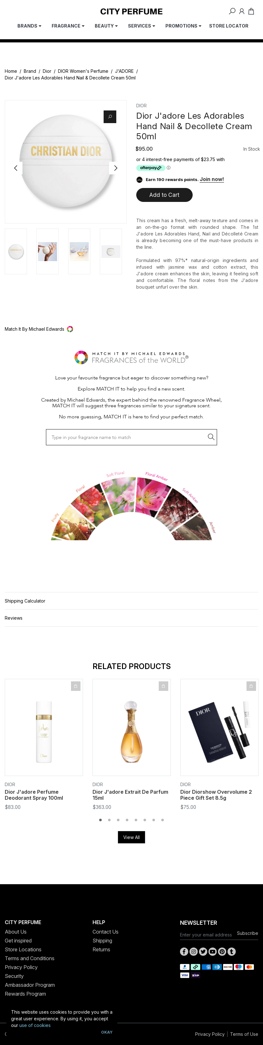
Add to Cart (164, 194)
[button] (131, 329)
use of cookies (35, 1025)
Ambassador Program (30, 985)
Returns (101, 949)
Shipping (102, 940)
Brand (30, 71)
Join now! (212, 179)
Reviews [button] (13, 618)
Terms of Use (244, 1034)
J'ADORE (124, 71)
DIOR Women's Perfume (83, 71)
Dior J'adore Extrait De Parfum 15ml (130, 795)
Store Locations (23, 949)
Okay (106, 1032)
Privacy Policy (21, 967)
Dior (47, 71)
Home (11, 71)
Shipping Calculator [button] (25, 601)
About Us (16, 932)
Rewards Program (25, 994)
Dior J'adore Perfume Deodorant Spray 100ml (34, 795)
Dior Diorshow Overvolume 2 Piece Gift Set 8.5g (216, 795)
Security (14, 976)
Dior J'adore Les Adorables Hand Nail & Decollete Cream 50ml (70, 77)
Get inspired (18, 940)
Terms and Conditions (30, 958)
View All (131, 837)
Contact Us (106, 932)
